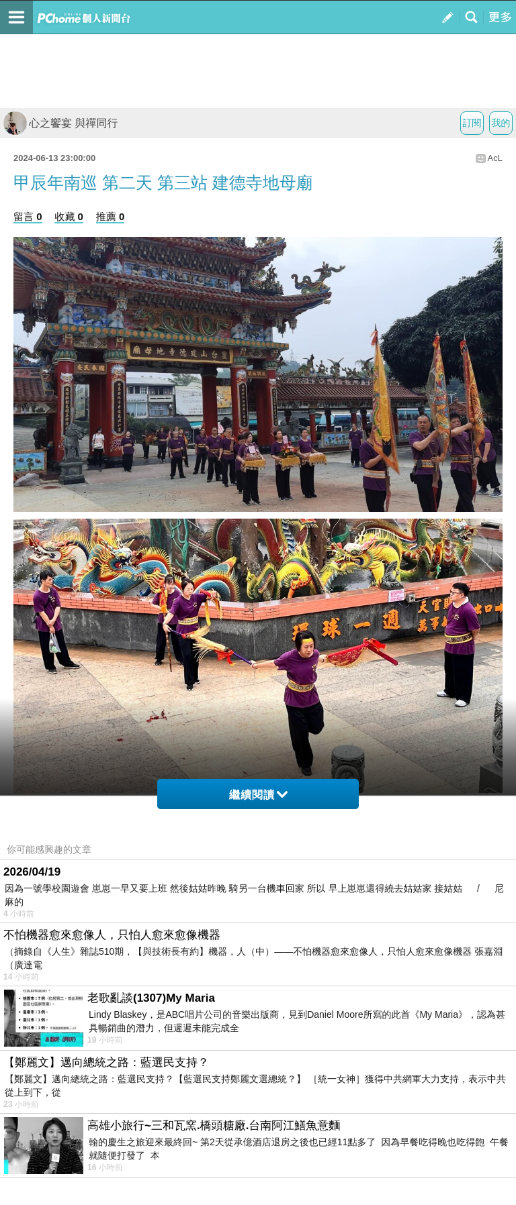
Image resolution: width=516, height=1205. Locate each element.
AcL (495, 158)
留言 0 (27, 216)
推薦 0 (110, 216)
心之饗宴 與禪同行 (60, 123)
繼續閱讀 (258, 794)
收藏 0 (68, 216)
